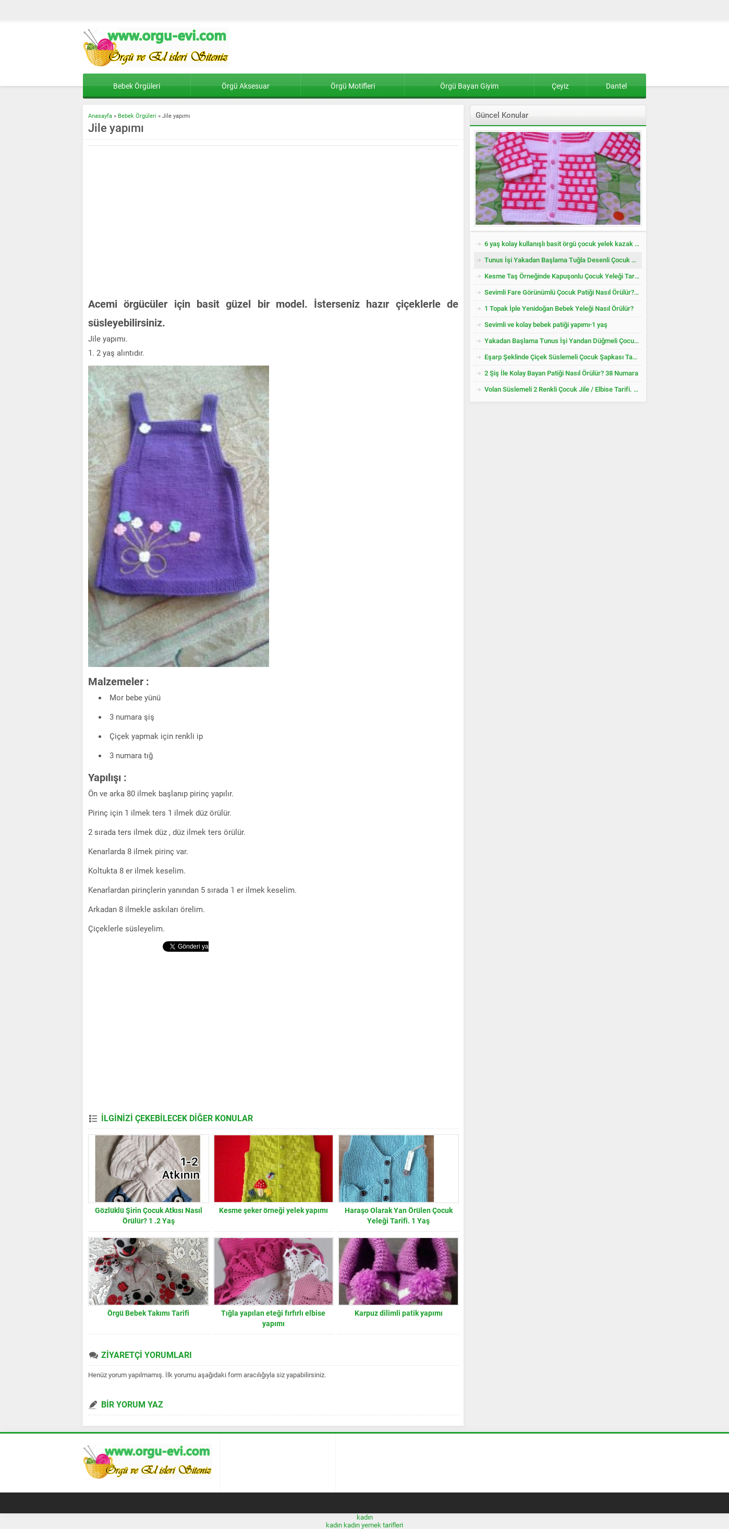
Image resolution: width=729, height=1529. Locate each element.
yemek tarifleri (382, 1525)
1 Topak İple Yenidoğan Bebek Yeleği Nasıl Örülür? (559, 308)
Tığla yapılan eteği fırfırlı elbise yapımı (273, 1318)
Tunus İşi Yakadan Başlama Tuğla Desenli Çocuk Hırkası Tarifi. (563, 260)
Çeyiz (560, 86)
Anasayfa (100, 116)
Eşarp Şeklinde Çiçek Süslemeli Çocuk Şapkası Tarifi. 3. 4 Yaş (563, 357)
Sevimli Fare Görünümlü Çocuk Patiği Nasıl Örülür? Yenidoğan (563, 292)
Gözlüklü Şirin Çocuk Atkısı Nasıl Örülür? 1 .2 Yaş (148, 1215)
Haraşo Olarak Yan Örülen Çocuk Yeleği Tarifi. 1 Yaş (399, 1215)
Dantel (616, 86)
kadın (365, 1517)
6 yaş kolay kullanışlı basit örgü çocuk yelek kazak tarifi (563, 244)
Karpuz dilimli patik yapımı (399, 1313)
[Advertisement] (175, 222)
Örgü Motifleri (353, 86)
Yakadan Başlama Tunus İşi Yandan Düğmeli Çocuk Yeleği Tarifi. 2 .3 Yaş (563, 341)
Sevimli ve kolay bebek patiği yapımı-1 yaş (546, 325)
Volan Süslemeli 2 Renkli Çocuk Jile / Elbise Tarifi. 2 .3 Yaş (563, 389)
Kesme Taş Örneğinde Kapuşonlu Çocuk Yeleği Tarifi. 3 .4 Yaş (563, 276)
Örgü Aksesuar (246, 86)
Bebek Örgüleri (136, 86)
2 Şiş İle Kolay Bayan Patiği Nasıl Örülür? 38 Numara (561, 373)
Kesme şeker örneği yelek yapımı (273, 1210)
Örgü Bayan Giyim (469, 86)
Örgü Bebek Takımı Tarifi (148, 1313)
